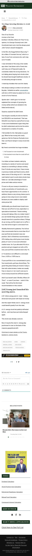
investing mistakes (8, 347)
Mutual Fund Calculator (9, 497)
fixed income (18, 344)
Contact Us (10, 537)
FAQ (16, 537)
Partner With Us (20, 543)
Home (3, 18)
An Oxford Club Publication (16, 1)
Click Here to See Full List (12, 527)
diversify (23, 341)
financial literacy (7, 344)
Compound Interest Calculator (11, 502)
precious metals (19, 347)
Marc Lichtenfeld (17, 28)
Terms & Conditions (11, 540)
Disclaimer (22, 537)
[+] (24, 383)
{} (21, 383)
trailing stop (6, 350)
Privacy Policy (23, 540)
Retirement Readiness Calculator (12, 492)
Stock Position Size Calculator (11, 487)
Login (28, 372)
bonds (16, 341)
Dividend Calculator (8, 481)
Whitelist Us (10, 543)
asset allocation (7, 341)
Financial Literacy (13, 18)
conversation (24, 90)
